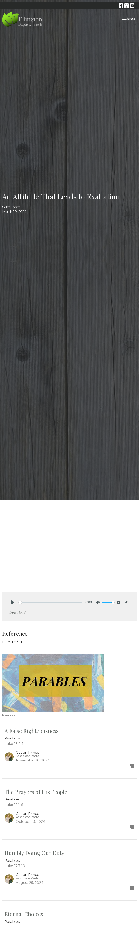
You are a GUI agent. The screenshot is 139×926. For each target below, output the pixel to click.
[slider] (50, 602)
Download (18, 612)
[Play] (12, 602)
